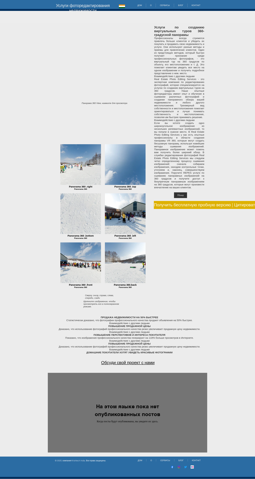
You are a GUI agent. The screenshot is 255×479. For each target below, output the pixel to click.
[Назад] (180, 195)
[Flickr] (192, 467)
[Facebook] (172, 467)
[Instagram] (179, 467)
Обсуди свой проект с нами (127, 362)
